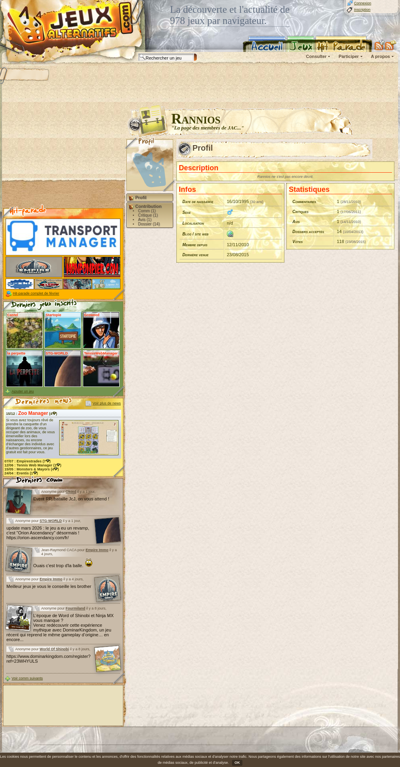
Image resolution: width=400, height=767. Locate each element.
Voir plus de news (106, 403)
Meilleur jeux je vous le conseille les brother (48, 586)
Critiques (300, 211)
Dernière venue (195, 255)
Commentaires (304, 201)
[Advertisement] (63, 156)
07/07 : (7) (27, 461)
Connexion (362, 3)
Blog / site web (195, 234)
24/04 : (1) (21, 473)
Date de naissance (197, 201)
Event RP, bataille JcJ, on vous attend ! (71, 498)
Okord (71, 492)
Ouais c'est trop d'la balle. (63, 565)
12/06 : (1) (32, 465)
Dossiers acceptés (308, 231)
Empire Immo (97, 550)
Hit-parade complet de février (36, 293)
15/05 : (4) (31, 469)
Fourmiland (75, 608)
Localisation (193, 223)
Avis (296, 221)
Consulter (316, 56)
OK (237, 763)
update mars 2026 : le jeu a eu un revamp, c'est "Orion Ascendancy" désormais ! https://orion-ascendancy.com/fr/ (47, 533)
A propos (380, 56)
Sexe (186, 212)
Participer (348, 56)
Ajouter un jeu (23, 391)
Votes (297, 241)
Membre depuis (194, 245)
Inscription (362, 10)
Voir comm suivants (27, 678)
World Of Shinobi (54, 649)
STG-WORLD (51, 521)
